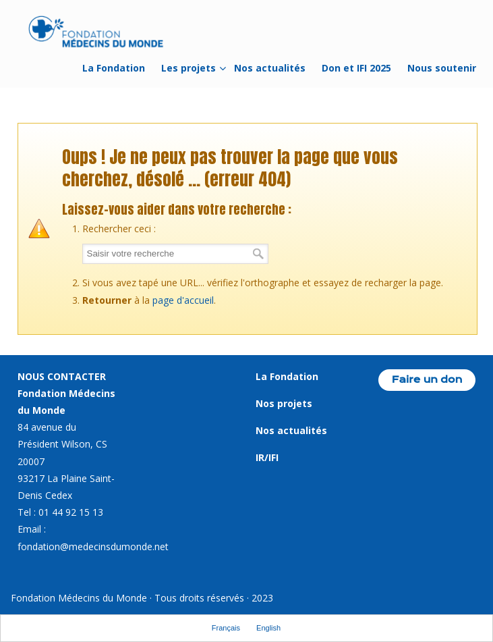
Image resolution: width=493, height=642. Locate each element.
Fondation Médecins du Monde (96, 34)
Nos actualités (291, 430)
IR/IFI (267, 457)
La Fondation (287, 376)
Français (226, 628)
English (268, 628)
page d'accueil (183, 300)
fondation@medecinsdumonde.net (93, 546)
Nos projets (284, 403)
